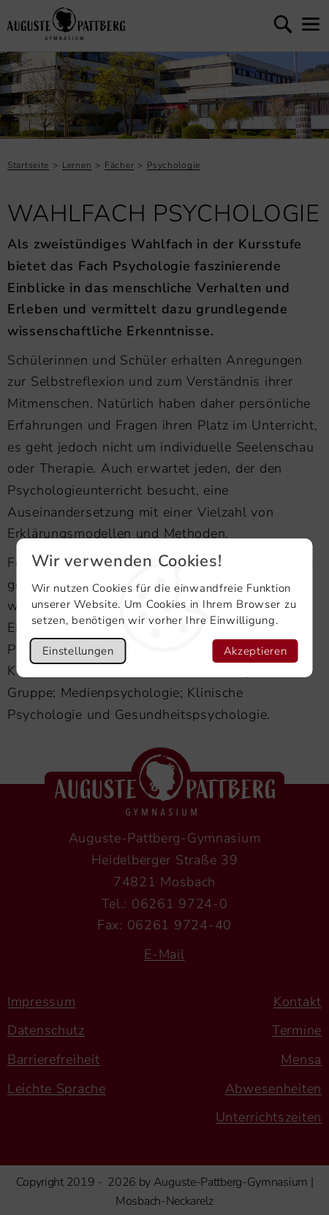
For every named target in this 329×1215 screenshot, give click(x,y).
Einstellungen (78, 651)
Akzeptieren (255, 651)
